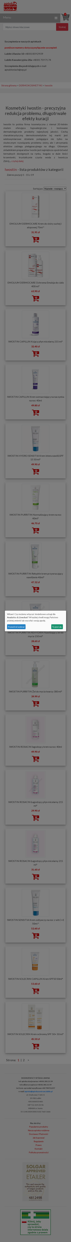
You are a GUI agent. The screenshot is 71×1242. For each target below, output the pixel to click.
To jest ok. (57, 627)
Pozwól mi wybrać (16, 627)
